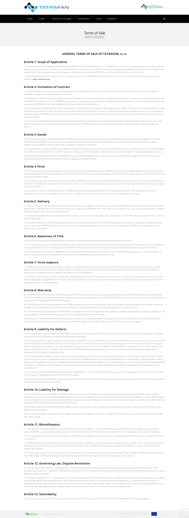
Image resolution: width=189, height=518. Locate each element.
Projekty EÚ (161, 515)
